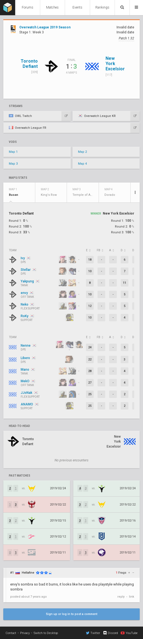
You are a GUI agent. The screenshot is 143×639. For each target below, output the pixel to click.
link (131, 596)
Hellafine (28, 572)
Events (77, 7)
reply (121, 596)
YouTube (129, 633)
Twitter (93, 633)
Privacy (25, 633)
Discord (110, 633)
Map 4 (82, 163)
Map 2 (82, 152)
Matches (52, 7)
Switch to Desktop (46, 633)
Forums (27, 7)
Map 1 (13, 152)
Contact (11, 633)
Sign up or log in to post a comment (71, 614)
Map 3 (13, 163)
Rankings (102, 7)
